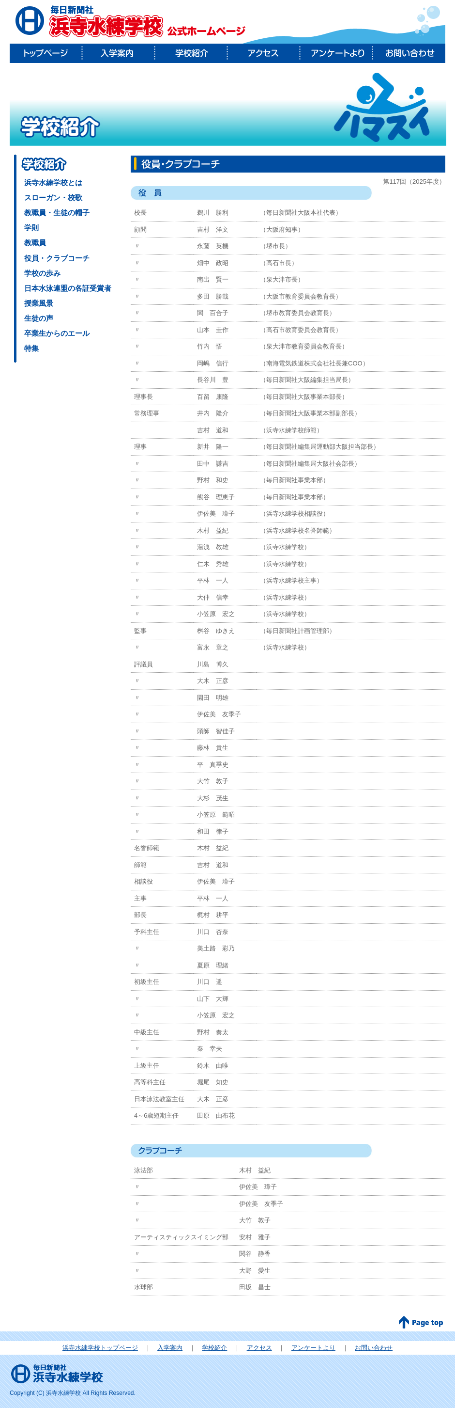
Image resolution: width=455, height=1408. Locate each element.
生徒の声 (38, 318)
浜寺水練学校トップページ (100, 1347)
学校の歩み (42, 273)
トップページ (46, 53)
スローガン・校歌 (53, 197)
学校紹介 (191, 53)
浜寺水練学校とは (53, 182)
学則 (31, 227)
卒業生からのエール (57, 333)
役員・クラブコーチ (57, 258)
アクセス (264, 53)
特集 (31, 348)
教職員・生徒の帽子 (57, 212)
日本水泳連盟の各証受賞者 (67, 288)
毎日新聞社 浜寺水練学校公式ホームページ (131, 22)
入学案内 (118, 53)
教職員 (35, 242)
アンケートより (336, 53)
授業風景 (38, 303)
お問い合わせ (409, 53)
